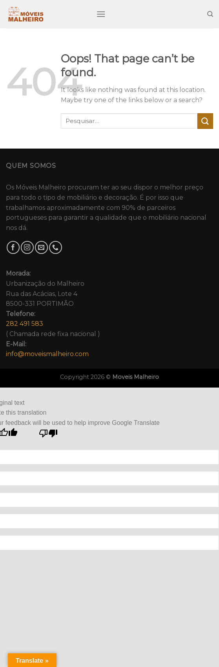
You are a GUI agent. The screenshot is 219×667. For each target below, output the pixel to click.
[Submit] (205, 121)
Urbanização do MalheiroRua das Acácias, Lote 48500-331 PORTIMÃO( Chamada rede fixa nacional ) (53, 314)
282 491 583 (24, 323)
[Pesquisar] (210, 14)
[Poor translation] (48, 435)
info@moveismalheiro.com (47, 354)
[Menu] (101, 14)
